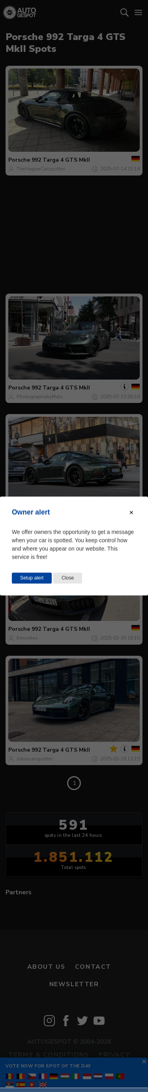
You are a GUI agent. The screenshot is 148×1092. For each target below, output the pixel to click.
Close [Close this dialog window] (68, 578)
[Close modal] (131, 512)
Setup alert (31, 578)
